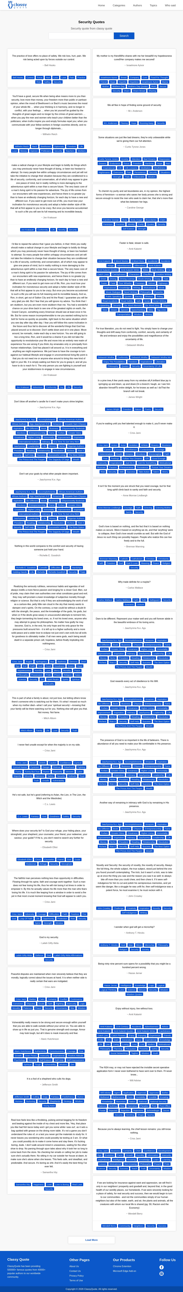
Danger (46, 767)
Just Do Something (147, 463)
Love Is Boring (62, 1184)
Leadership (33, 446)
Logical (161, 985)
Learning (166, 1159)
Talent (156, 472)
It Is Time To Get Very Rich (66, 441)
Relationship (44, 450)
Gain (116, 1040)
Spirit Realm (53, 679)
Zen (72, 1064)
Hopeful (122, 82)
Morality (67, 670)
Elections (21, 433)
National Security (158, 1101)
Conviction (18, 1003)
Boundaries (151, 220)
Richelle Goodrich (56, 572)
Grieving (148, 507)
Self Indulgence (129, 912)
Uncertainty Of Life (152, 366)
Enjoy (131, 1035)
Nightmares (104, 172)
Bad (52, 661)
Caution (52, 763)
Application (128, 1092)
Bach (34, 146)
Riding (160, 296)
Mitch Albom (27, 730)
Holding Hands (20, 572)
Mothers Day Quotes (138, 86)
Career (107, 449)
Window (59, 923)
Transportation (124, 314)
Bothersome (118, 1097)
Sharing (152, 91)
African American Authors (71, 419)
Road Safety (127, 301)
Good (48, 666)
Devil (83, 661)
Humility (38, 670)
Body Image (136, 220)
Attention (136, 159)
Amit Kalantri (104, 261)
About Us (74, 1266)
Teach (134, 1168)
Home (101, 5)
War (72, 1008)
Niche (62, 446)
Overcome (118, 172)
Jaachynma (19, 446)
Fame (51, 433)
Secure (163, 86)
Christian (150, 559)
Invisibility (140, 1097)
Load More (91, 1240)
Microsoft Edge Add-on (124, 1271)
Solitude (72, 776)
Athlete (144, 445)
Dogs (45, 1097)
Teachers (70, 151)
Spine (37, 923)
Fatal (113, 283)
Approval (141, 1092)
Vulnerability (58, 780)
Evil (24, 666)
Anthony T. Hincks (109, 945)
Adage (111, 265)
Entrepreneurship (37, 433)
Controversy (76, 999)
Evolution (109, 1155)
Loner (79, 771)
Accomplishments (46, 419)
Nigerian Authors (76, 446)
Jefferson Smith (21, 1097)
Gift (147, 458)
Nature (138, 409)
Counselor (49, 859)
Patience (27, 1008)
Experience (155, 1035)
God (40, 666)
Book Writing (158, 270)
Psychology (19, 1060)
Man (131, 945)
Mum (153, 86)
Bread (123, 77)
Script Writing (159, 301)
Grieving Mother (163, 507)
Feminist (120, 224)
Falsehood (69, 767)
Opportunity (48, 918)
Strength (48, 923)
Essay (157, 279)
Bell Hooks (18, 77)
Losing (125, 1044)
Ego (18, 666)
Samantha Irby (23, 1184)
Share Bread (139, 91)
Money (23, 151)
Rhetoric (149, 296)
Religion (67, 675)
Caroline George (111, 220)
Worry (165, 472)
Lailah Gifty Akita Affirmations (68, 955)
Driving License (127, 279)
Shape (141, 1115)
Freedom (71, 146)
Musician (101, 467)
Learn (156, 1159)
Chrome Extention (122, 1266)
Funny (18, 771)
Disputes (31, 1003)
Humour (19, 1101)
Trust (82, 776)
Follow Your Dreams (132, 458)
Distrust (56, 767)
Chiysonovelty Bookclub (73, 428)
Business (54, 428)
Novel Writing (130, 292)
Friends (167, 1035)
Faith (32, 666)
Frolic (100, 1040)
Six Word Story (152, 305)
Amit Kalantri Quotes (108, 270)
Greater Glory (74, 433)
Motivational (149, 287)
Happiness (38, 1184)
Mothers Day (119, 86)
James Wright (112, 409)
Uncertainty (61, 1008)
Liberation (160, 362)
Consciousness (56, 1051)
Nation (132, 1101)
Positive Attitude (75, 1055)
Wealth (76, 459)
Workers (82, 151)
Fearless (75, 914)
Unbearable (138, 177)
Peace (77, 670)
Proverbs (158, 292)
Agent (117, 1092)
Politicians (46, 151)
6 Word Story (138, 261)
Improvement (64, 437)
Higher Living (34, 437)
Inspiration (79, 437)
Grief (66, 567)
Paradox (144, 1106)
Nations (102, 1106)
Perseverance (127, 467)
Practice (81, 77)
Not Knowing (131, 1164)
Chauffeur (147, 274)
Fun (109, 1040)
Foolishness (68, 1097)
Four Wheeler (125, 283)
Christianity (163, 559)
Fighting (81, 767)
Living (116, 1044)
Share (127, 91)
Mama (165, 82)
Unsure (140, 604)
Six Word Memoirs (133, 305)
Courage (42, 914)
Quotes (150, 224)
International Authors (29, 441)
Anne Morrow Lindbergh (109, 507)
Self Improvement (75, 1060)
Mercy (57, 670)
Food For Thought (159, 77)
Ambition (133, 445)
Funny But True (32, 771)
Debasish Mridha (106, 357)
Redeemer (31, 864)
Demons (73, 661)
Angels (29, 661)
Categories (119, 5)
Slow (105, 310)
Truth (74, 730)
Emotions (141, 454)
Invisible (153, 1097)
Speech (124, 310)
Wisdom (81, 1008)
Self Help (29, 455)
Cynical (77, 763)
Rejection (125, 1110)
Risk (38, 82)
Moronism (121, 1101)
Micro (139, 945)
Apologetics (41, 661)
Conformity (42, 229)
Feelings (115, 458)
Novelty (61, 229)
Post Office (165, 1106)
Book (43, 428)
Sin (42, 679)
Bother (165, 1092)
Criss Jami (17, 661)
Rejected (113, 1110)
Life (81, 146)
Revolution (58, 450)
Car (169, 270)
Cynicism (34, 767)
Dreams (102, 163)
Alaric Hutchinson (23, 1051)
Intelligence (126, 985)
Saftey (47, 82)
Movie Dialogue (113, 292)
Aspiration (18, 428)
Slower (114, 310)
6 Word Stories (121, 261)
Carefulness (164, 1031)
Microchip (149, 945)
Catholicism (137, 559)
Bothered (104, 1097)
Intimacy (46, 441)
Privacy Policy (76, 1276)
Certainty (52, 999)
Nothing (113, 1106)
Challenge (119, 908)
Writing (148, 314)
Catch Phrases (118, 1035)
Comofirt (43, 567)
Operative (132, 1106)
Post (154, 1106)
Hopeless (134, 82)
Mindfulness (160, 168)
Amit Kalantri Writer (130, 270)
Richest (70, 450)
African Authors (19, 424)
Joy (61, 387)
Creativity (131, 908)
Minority (28, 776)
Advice (165, 1026)
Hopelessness (24, 670)
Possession (36, 675)
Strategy (68, 1101)
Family (39, 730)
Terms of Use (76, 1280)
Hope (79, 666)
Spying (150, 1115)
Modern (151, 1044)
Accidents (165, 261)
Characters (134, 274)
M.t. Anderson (110, 123)
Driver (103, 279)
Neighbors (138, 1226)
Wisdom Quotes (134, 994)
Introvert (69, 771)
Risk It (81, 450)
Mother (105, 86)
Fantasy (35, 816)
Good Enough (159, 458)
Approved (153, 1092)
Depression (164, 159)
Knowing (164, 1097)
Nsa (122, 1106)
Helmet (151, 283)
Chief (137, 1151)
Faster (104, 283)
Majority (17, 776)
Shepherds (55, 1101)
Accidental (152, 261)
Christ (38, 859)
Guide (77, 859)
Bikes (145, 270)
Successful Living (57, 455)
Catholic (124, 559)
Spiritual (76, 679)
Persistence (140, 172)
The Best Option (76, 455)
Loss (55, 77)
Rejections (138, 1110)
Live (108, 1044)
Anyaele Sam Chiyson (75, 424)
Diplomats (59, 146)
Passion (113, 467)
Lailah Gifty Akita (24, 955)
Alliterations (140, 265)
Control (30, 77)
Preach (157, 1164)
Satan (78, 675)
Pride (48, 675)
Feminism (108, 224)
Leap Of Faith (25, 918)
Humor (46, 771)
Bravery (155, 445)
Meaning (145, 563)
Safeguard (155, 600)
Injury (138, 1040)
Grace (71, 666)
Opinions (40, 776)
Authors (137, 5)
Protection (62, 918)
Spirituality (49, 684)
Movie (161, 287)
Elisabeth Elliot (25, 859)
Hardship (149, 163)
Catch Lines (103, 274)
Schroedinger (153, 1110)
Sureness (129, 604)
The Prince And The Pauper (31, 459)
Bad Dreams (150, 159)
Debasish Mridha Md (161, 357)
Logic (82, 1003)
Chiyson (137, 644)
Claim (162, 220)
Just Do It (129, 463)
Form (130, 1097)
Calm (41, 999)
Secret (166, 1110)
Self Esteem (45, 1060)
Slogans (167, 305)
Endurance (115, 163)
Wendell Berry (109, 1226)
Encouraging (155, 454)
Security (57, 82)
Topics (153, 5)
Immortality (49, 437)
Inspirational (58, 1055)
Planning (118, 1049)
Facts (120, 1155)
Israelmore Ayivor (109, 77)
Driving (113, 279)
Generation (127, 1040)
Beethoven (46, 146)
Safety (50, 776)
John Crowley (103, 908)
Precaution (131, 1049)
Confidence (65, 763)
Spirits (65, 679)
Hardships (77, 567)
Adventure (37, 387)
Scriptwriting (104, 305)
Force (39, 77)
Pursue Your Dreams (161, 467)
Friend (60, 859)
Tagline (134, 1053)
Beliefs (42, 763)
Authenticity (40, 1051)
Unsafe (45, 780)
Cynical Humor (20, 767)
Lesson (102, 1164)
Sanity (129, 512)
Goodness (59, 666)
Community (124, 1226)
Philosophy (22, 675)
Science (22, 679)
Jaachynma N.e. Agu (25, 419)
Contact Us (75, 1271)
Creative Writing (163, 274)
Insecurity (57, 771)
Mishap (136, 287)
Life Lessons (131, 168)
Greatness (19, 437)
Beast (33, 763)
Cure (145, 77)
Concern (118, 449)
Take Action (144, 472)
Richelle (41, 572)
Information (153, 1155)
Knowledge (124, 287)
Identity (131, 224)
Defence (39, 955)
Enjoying (142, 1035)
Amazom (57, 424)
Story (150, 310)
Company (134, 77)
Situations (165, 172)
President (18, 450)
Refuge (43, 864)
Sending (130, 1115)
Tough (38, 1064)
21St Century (122, 1026)
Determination (106, 454)
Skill (122, 472)
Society (145, 949)
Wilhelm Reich (22, 146)
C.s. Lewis (22, 816)
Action (114, 445)
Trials (82, 572)
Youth (155, 1053)
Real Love (77, 1184)
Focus (127, 163)
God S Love (132, 563)
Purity (141, 224)
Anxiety (124, 159)
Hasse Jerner (110, 985)
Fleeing (124, 123)
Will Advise (105, 1092)
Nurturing (30, 1101)
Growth (18, 1055)
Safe (138, 301)
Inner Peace (31, 1055)
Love (63, 77)
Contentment (146, 449)
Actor (123, 445)
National (143, 1101)
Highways (163, 283)
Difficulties (55, 567)
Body (124, 220)
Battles (32, 999)
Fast (166, 279)
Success (41, 455)
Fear (81, 1051)
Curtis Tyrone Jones (108, 159)
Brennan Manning (108, 559)
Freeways (140, 283)
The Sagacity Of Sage (58, 459)
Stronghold (66, 864)
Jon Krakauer (27, 229)
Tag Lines (161, 310)
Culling (36, 1097)
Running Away (147, 123)
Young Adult (49, 1105)
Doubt (41, 1003)
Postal (102, 1110)
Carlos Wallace (105, 600)
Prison (57, 675)
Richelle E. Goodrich (26, 567)
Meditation (146, 168)
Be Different (32, 428)
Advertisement (124, 265)
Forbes (61, 433)
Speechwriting (138, 310)
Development (164, 1151)
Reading (31, 450)
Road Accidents (110, 301)
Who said (170, 5)
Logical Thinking (108, 990)
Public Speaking (113, 296)
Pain (72, 77)
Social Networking (119, 1053)
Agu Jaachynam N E (39, 424)
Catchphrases (119, 274)
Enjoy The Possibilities (114, 362)
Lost (142, 1044)
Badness (62, 661)
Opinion (34, 151)
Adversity (29, 914)
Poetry (148, 409)
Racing (138, 296)
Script (147, 301)
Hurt (48, 77)
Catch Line (103, 1035)
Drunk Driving (144, 279)
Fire (84, 914)
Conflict (63, 999)
